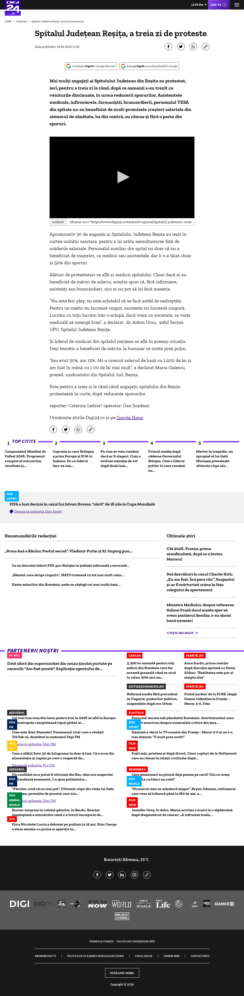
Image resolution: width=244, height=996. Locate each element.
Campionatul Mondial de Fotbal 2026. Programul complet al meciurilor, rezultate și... (25, 458)
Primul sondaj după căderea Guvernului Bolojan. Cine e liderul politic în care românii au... (166, 461)
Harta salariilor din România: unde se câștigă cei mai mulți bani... (66, 584)
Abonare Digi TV (45, 956)
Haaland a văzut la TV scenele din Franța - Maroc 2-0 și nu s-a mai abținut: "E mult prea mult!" (182, 734)
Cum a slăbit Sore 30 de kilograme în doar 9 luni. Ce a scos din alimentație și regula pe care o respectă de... (63, 755)
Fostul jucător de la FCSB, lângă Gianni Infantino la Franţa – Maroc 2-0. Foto (210, 699)
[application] (122, 177)
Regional (21, 21)
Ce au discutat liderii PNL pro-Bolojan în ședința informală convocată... (71, 565)
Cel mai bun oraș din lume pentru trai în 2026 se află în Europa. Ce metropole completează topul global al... (64, 720)
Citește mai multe (180, 633)
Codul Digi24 (143, 956)
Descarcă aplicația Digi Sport (38, 511)
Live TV (215, 5)
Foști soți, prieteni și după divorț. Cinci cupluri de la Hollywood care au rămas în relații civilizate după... (184, 755)
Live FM (197, 4)
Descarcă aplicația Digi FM (34, 744)
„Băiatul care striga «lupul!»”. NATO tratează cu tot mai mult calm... (68, 575)
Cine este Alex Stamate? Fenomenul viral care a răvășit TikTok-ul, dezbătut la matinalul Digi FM (58, 734)
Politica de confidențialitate (136, 941)
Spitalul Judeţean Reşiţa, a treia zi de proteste (57, 21)
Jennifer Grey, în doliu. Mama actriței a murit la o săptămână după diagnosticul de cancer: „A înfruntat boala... (182, 812)
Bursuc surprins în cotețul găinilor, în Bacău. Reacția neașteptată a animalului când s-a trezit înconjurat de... (58, 812)
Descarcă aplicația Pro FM (33, 765)
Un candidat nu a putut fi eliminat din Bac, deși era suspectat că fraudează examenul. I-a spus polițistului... (62, 776)
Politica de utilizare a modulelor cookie (95, 956)
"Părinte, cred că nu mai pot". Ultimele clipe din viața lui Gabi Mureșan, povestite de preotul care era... (63, 791)
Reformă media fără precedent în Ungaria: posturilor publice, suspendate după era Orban (152, 699)
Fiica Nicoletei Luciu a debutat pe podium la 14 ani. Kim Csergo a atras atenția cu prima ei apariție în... (64, 826)
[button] (122, 177)
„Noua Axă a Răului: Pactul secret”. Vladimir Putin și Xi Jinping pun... (68, 551)
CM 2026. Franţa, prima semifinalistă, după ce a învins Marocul (194, 554)
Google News (130, 417)
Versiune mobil (122, 973)
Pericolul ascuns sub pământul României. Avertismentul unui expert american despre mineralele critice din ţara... (183, 720)
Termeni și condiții (101, 941)
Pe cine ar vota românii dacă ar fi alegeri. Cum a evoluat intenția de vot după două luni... (121, 458)
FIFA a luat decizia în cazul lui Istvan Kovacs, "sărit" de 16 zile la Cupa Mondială (82, 504)
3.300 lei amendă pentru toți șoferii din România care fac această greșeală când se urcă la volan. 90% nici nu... (151, 670)
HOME (8, 21)
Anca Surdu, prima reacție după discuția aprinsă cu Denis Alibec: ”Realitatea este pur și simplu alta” (209, 670)
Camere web (171, 956)
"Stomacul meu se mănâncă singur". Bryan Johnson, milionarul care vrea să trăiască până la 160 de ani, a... (184, 791)
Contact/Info (200, 956)
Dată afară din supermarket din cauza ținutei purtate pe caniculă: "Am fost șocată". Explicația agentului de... (59, 666)
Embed (58, 222)
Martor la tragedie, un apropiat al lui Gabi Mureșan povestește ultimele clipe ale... (214, 458)
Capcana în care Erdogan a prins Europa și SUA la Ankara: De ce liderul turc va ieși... (73, 458)
